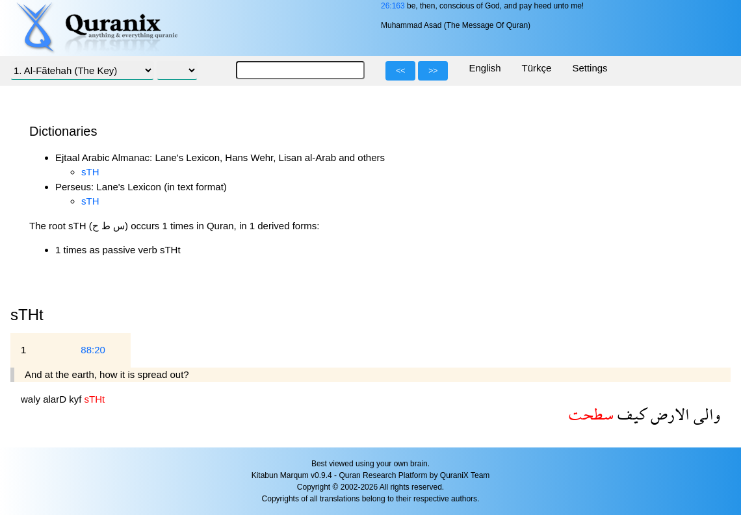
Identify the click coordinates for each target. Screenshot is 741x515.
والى (705, 414)
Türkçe (537, 67)
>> (432, 70)
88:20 (93, 349)
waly (32, 399)
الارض (668, 414)
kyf (76, 399)
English (484, 67)
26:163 (393, 5)
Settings (589, 67)
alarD (56, 399)
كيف (630, 414)
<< (400, 70)
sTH (90, 171)
